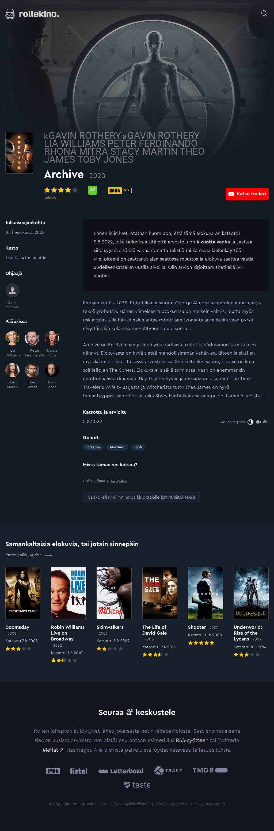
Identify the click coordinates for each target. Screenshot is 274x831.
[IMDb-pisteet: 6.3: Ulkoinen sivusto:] (158, 190)
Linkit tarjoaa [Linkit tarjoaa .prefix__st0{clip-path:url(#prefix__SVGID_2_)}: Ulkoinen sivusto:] (105, 481)
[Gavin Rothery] (12, 296)
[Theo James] (32, 376)
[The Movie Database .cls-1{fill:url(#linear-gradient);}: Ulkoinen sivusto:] (210, 771)
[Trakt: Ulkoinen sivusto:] (169, 770)
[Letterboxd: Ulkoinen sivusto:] (121, 770)
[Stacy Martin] (12, 376)
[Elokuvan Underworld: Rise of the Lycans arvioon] (251, 612)
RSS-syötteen (192, 740)
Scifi (138, 447)
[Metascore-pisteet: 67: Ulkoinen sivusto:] (131, 190)
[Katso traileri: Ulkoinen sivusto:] (247, 190)
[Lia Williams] (12, 344)
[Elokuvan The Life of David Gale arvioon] (159, 612)
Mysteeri (117, 447)
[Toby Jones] (52, 376)
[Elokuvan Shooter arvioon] (205, 606)
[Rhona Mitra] (52, 344)
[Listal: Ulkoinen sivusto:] (77, 771)
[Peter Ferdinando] (32, 344)
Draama (93, 447)
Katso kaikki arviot (28, 555)
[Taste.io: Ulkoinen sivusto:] (137, 786)
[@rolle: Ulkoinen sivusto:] (258, 422)
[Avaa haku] (264, 10)
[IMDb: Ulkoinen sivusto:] (53, 771)
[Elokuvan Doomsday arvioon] (22, 609)
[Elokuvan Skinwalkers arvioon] (114, 609)
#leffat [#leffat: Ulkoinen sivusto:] (50, 749)
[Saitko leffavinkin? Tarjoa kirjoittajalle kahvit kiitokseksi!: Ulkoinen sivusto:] (141, 497)
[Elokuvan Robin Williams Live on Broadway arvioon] (68, 615)
